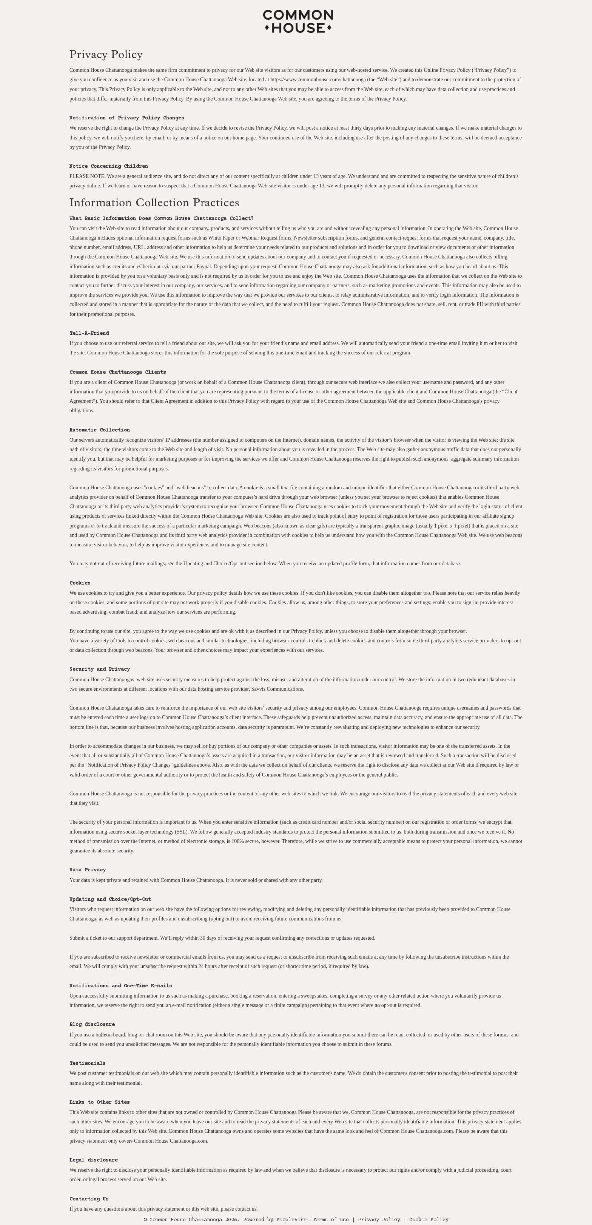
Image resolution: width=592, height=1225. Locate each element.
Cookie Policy (429, 1220)
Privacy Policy (379, 1220)
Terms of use (331, 1220)
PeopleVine (291, 1220)
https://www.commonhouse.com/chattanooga (318, 79)
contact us (245, 1209)
